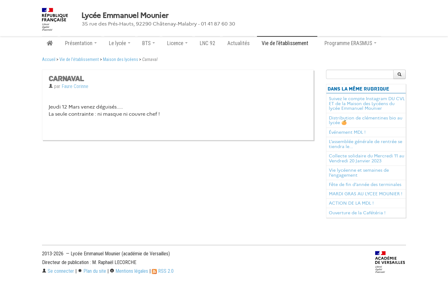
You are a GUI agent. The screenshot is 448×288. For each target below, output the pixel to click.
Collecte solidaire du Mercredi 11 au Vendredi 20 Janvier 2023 (366, 158)
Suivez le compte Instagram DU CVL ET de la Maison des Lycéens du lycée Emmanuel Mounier (367, 103)
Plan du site (92, 271)
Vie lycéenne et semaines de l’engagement (359, 172)
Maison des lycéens (120, 59)
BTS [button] (148, 43)
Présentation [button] (81, 43)
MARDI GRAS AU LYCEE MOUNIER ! (365, 194)
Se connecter (58, 271)
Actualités (238, 43)
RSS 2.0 (163, 271)
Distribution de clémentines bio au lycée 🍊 (365, 120)
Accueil (48, 59)
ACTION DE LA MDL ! (351, 203)
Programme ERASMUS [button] (350, 43)
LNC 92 (207, 43)
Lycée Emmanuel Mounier (124, 15)
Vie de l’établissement (79, 59)
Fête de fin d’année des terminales (365, 184)
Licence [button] (177, 43)
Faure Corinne (75, 86)
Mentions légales (129, 271)
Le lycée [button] (119, 43)
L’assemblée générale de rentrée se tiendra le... (365, 144)
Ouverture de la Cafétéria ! (357, 213)
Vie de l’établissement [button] (287, 43)
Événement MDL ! (347, 132)
